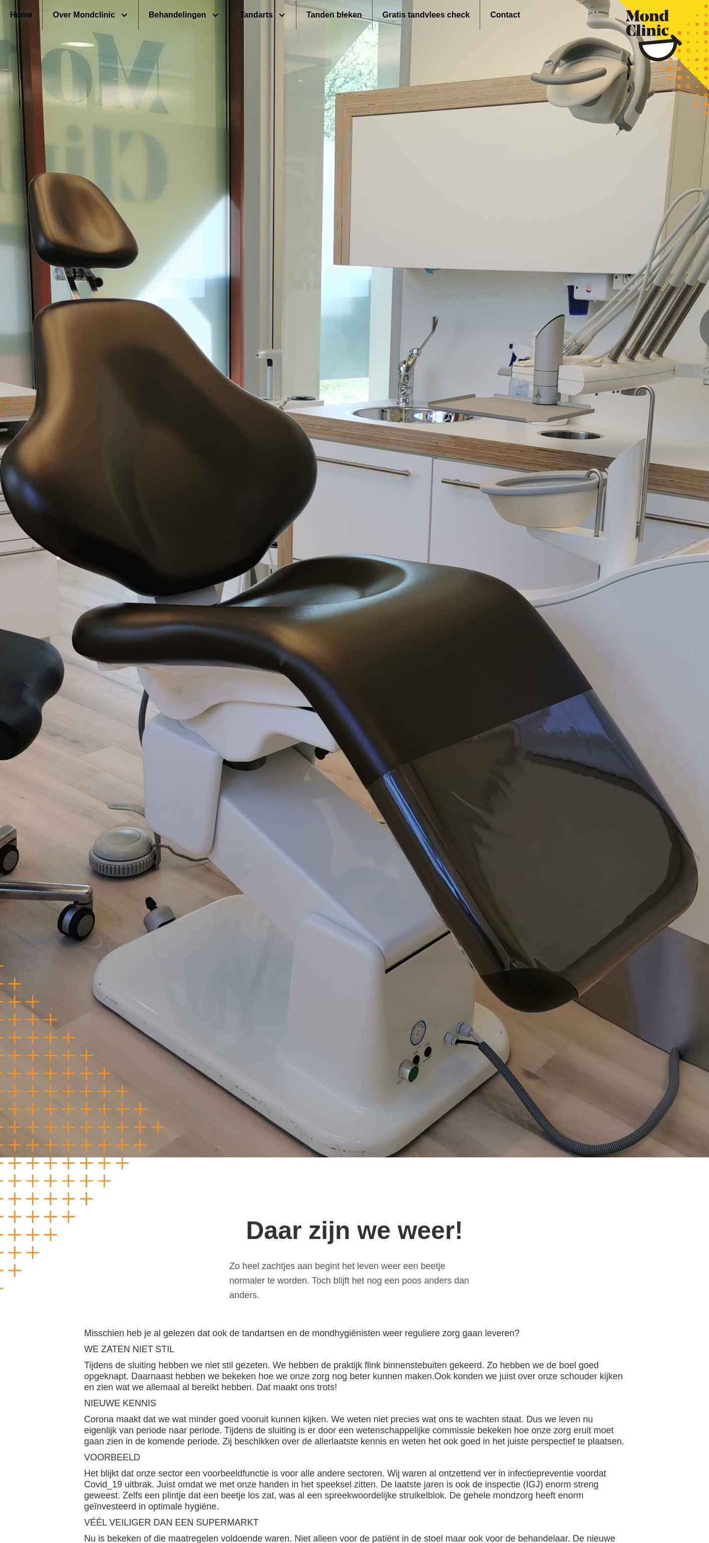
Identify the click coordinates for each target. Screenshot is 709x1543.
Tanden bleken (334, 15)
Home (21, 15)
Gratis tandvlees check (426, 15)
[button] (90, 15)
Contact (505, 15)
